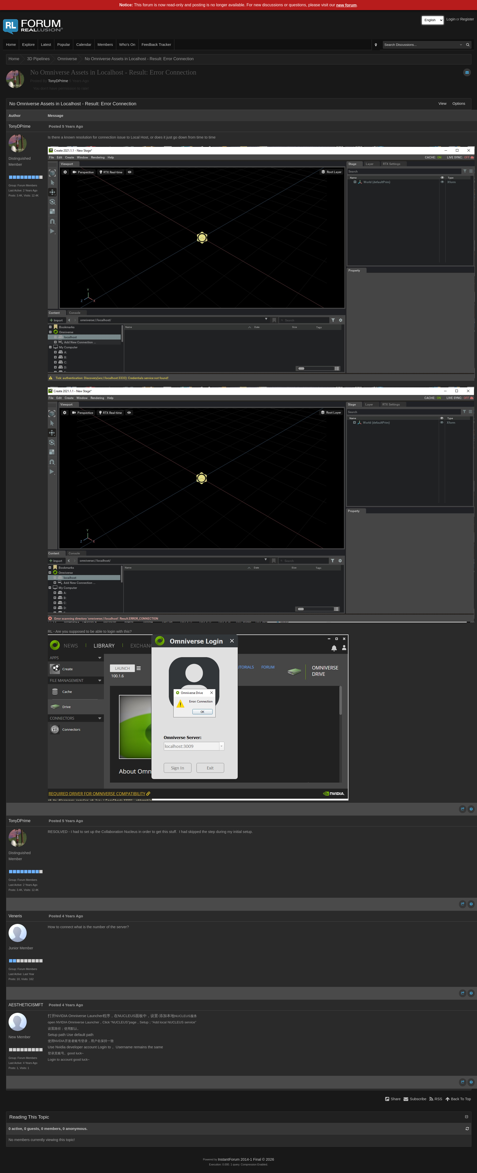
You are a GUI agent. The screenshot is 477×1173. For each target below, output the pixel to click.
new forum (346, 5)
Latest (46, 44)
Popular (63, 44)
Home (11, 44)
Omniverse (67, 59)
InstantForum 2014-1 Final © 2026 (246, 1159)
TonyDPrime (58, 81)
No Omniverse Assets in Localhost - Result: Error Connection (139, 59)
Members (105, 44)
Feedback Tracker (156, 44)
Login (451, 19)
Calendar (83, 44)
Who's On (127, 44)
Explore (28, 44)
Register (467, 19)
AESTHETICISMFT (26, 1005)
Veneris (15, 916)
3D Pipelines (38, 59)
